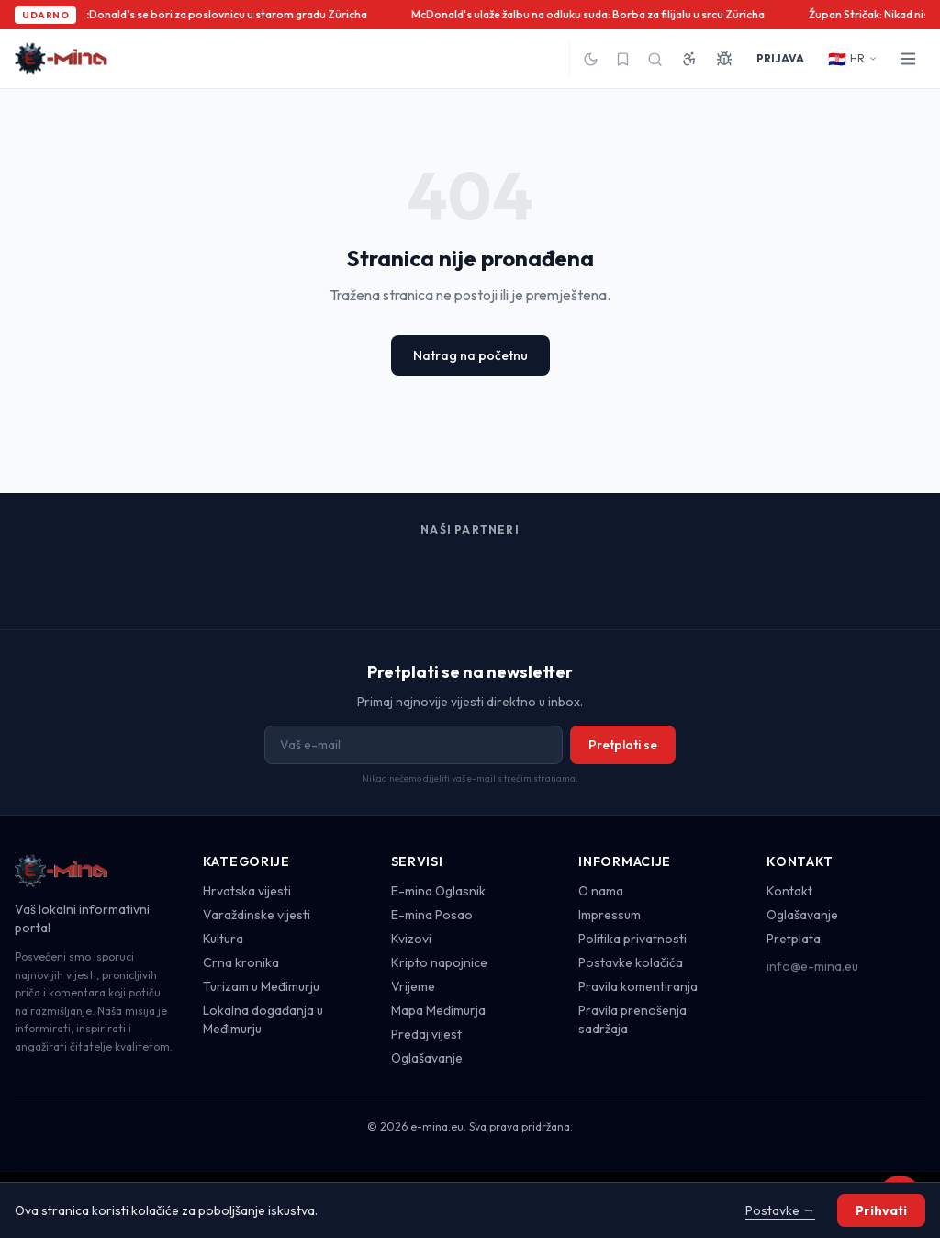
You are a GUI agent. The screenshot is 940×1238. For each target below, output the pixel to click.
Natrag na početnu (470, 355)
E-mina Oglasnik (438, 891)
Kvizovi (411, 938)
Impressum (609, 914)
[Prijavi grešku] (724, 58)
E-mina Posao (432, 914)
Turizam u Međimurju (261, 986)
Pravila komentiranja (638, 986)
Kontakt (789, 891)
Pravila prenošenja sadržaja (632, 1019)
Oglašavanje (427, 1058)
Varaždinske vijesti (256, 914)
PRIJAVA (780, 58)
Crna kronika (241, 962)
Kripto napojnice (439, 962)
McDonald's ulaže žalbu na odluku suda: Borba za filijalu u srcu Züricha (590, 14)
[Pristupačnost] (689, 58)
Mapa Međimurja (438, 1010)
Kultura (223, 938)
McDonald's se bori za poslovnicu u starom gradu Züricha (223, 14)
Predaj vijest (426, 1034)
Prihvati (881, 1210)
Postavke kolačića (630, 962)
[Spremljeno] (623, 59)
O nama (600, 891)
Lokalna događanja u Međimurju (263, 1019)
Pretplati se (622, 745)
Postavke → (780, 1210)
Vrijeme (413, 986)
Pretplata (794, 938)
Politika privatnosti (632, 938)
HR (853, 59)
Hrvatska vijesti (247, 891)
